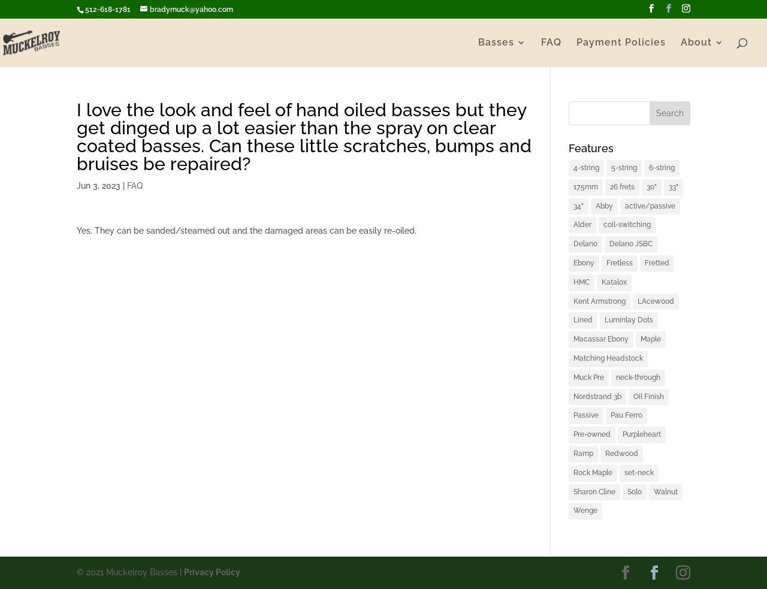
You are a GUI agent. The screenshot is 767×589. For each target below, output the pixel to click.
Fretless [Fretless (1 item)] (619, 263)
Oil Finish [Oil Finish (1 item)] (648, 396)
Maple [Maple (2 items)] (651, 339)
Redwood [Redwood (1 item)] (621, 453)
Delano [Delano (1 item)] (585, 244)
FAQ (551, 43)
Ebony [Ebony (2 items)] (583, 263)
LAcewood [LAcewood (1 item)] (656, 301)
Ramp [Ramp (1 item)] (583, 453)
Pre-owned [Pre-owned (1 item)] (592, 434)
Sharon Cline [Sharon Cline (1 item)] (594, 492)
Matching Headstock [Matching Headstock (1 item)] (608, 358)
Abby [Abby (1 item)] (604, 206)
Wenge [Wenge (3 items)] (585, 510)
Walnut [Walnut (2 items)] (666, 492)
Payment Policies (621, 43)
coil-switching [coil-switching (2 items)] (627, 225)
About (696, 43)
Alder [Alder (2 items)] (582, 225)
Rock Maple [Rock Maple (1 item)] (592, 473)
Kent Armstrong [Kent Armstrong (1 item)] (599, 301)
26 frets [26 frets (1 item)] (622, 187)
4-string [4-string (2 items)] (586, 168)
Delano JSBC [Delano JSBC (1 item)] (631, 244)
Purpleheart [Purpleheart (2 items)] (642, 434)
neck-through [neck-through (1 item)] (638, 377)
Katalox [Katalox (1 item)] (614, 282)
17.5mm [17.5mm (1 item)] (585, 187)
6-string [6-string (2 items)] (662, 168)
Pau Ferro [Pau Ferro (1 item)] (626, 415)
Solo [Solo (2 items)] (634, 492)
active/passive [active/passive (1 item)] (650, 206)
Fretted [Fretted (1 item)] (657, 263)
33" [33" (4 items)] (673, 187)
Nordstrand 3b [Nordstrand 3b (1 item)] (597, 396)
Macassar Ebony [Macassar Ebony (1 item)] (601, 339)
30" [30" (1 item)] (652, 187)
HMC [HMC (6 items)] (581, 282)
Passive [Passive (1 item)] (586, 415)
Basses (496, 43)
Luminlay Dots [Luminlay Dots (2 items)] (629, 320)
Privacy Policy (212, 572)
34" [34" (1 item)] (578, 206)
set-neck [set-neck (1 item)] (639, 473)
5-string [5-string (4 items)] (624, 168)
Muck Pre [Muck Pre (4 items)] (588, 377)
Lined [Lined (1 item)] (583, 320)
